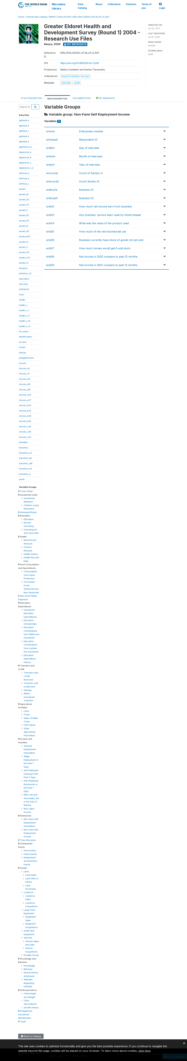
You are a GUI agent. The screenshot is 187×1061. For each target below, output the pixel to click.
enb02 (50, 206)
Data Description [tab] (57, 98)
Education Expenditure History (30, 659)
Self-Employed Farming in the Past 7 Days (31, 774)
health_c (23, 305)
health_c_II (24, 315)
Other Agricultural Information (29, 732)
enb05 (50, 231)
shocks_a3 (24, 368)
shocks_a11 (24, 379)
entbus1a (51, 189)
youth (22, 479)
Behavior (28, 969)
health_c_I (24, 310)
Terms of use (146, 6)
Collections (114, 4)
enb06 (50, 240)
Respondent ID (88, 139)
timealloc (23, 442)
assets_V (23, 247)
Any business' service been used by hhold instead (110, 215)
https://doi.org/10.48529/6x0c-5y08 (79, 63)
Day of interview (89, 148)
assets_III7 (24, 231)
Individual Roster (27, 512)
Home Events (30, 854)
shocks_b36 (25, 416)
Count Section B (89, 181)
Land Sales (30, 875)
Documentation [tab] (82, 98)
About (99, 4)
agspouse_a (25, 152)
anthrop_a (24, 173)
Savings (28, 690)
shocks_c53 (25, 437)
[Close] (184, 1043)
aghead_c (24, 131)
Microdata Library (58, 6)
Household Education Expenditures (30, 613)
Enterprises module (91, 131)
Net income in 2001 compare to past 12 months (108, 265)
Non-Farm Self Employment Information (31, 822)
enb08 (50, 256)
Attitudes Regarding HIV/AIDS (29, 983)
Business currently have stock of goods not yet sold (111, 240)
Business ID (86, 189)
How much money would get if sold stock (104, 248)
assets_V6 (24, 252)
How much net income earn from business (105, 206)
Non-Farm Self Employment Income (31, 833)
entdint (50, 148)
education (24, 278)
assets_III (23, 226)
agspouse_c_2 (26, 167)
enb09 (50, 265)
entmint (50, 156)
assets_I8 (23, 194)
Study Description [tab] (31, 98)
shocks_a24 (25, 394)
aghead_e (24, 141)
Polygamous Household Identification (25, 1014)
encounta (52, 173)
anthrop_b (24, 178)
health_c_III (24, 321)
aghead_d (24, 136)
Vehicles (28, 937)
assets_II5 (24, 215)
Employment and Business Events (30, 861)
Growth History (31, 1007)
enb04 (50, 223)
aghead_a (24, 120)
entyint (50, 164)
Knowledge (29, 965)
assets (22, 189)
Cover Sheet (25, 491)
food (21, 294)
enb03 (50, 215)
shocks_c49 (25, 431)
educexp (23, 284)
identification (25, 336)
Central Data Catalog (36, 17)
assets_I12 (24, 199)
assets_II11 (24, 220)
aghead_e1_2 (25, 146)
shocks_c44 (25, 426)
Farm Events (30, 850)
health (22, 299)
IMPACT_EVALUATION (59, 17)
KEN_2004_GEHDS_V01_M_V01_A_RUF (91, 17)
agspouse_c (25, 162)
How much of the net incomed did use (102, 231)
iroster (22, 347)
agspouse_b (25, 157)
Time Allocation (27, 840)
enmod (50, 131)
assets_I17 (24, 204)
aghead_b (24, 125)
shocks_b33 (25, 410)
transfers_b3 (25, 468)
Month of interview (90, 156)
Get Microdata (75, 44)
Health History (31, 554)
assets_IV (24, 241)
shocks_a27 (25, 400)
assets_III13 (24, 236)
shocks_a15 (24, 384)
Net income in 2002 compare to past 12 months (108, 256)
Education (29, 519)
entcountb (52, 181)
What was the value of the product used (104, 223)
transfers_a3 (25, 453)
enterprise (24, 289)
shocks (22, 363)
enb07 (50, 248)
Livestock (28, 892)
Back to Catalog (31, 1036)
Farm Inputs (29, 725)
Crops (27, 714)
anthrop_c (24, 183)
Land (26, 711)
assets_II (23, 210)
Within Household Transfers (29, 697)
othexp (22, 352)
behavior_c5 (25, 273)
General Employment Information (30, 749)
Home (21, 17)
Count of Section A (91, 173)
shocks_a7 (24, 373)
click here (144, 1050)
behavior (23, 268)
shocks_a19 (24, 389)
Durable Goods (31, 955)
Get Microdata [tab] (105, 98)
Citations (131, 4)
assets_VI (23, 262)
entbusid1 (52, 198)
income (22, 342)
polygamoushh (26, 357)
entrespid (52, 139)
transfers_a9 (25, 458)
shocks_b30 (25, 405)
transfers (23, 447)
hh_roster (24, 331)
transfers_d (24, 474)
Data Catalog (82, 6)
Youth (22, 1021)
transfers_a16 (25, 463)
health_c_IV (24, 326)
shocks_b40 (25, 421)
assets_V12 (24, 257)
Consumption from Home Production (30, 575)
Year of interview (89, 164)
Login (162, 6)
